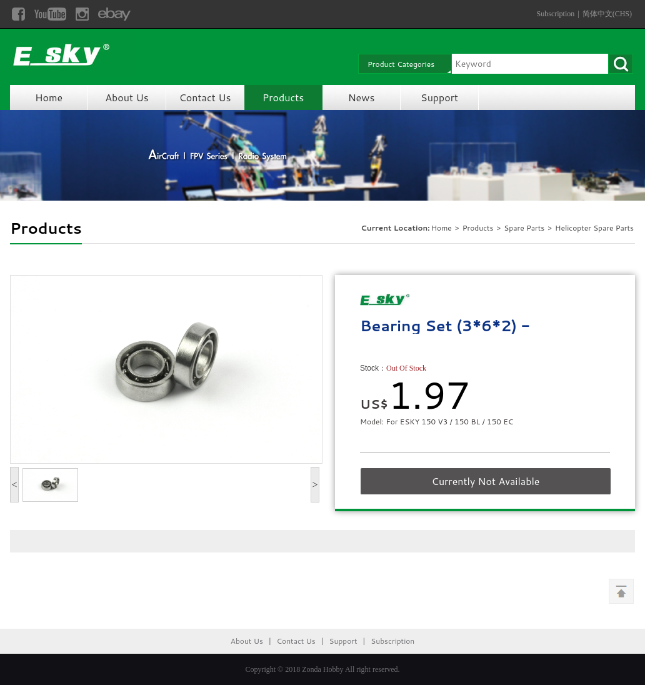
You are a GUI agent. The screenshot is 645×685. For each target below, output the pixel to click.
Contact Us (205, 97)
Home (48, 97)
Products (283, 97)
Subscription (556, 13)
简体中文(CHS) (607, 13)
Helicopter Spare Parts (594, 227)
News (361, 97)
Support (439, 97)
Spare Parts (525, 227)
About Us (126, 97)
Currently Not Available (486, 481)
